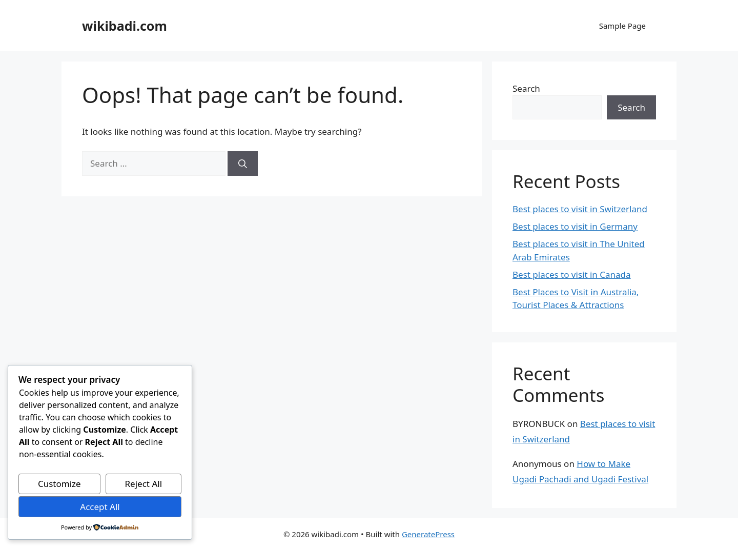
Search (526, 88)
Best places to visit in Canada (571, 274)
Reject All (143, 484)
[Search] (243, 163)
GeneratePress (428, 534)
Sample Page (622, 26)
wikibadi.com (124, 25)
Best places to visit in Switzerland (579, 209)
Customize (59, 484)
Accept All (99, 507)
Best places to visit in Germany (575, 226)
